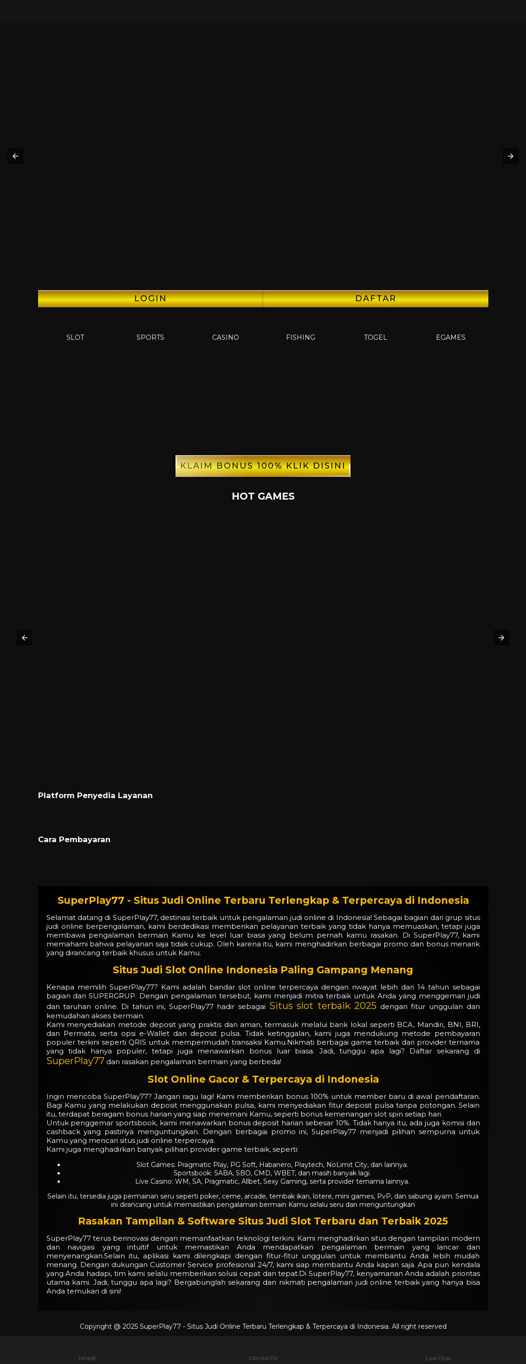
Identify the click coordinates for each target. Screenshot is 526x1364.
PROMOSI (263, 1350)
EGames (451, 330)
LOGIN (150, 298)
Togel (375, 330)
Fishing (300, 330)
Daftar (375, 298)
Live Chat (438, 1350)
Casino (225, 330)
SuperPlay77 (75, 1060)
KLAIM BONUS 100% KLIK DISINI (263, 466)
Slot (75, 330)
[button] (15, 156)
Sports (150, 330)
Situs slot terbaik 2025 (323, 1005)
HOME (87, 1350)
